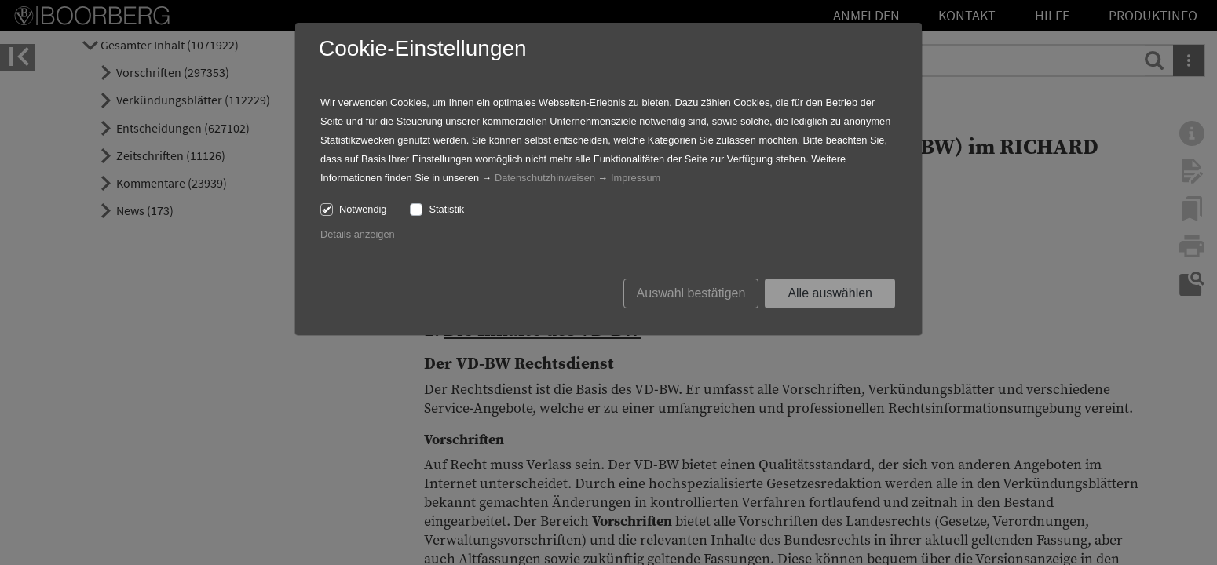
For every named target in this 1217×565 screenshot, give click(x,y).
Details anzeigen (357, 234)
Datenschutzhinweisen (545, 178)
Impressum (635, 178)
